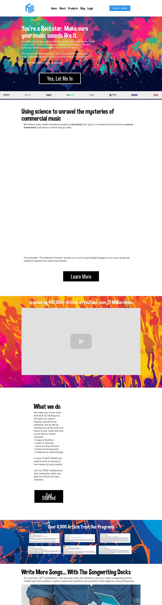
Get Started (49, 380)
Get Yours (38, 558)
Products (73, 8)
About (62, 8)
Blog (82, 8)
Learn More (81, 159)
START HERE (120, 8)
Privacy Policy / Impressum (129, 587)
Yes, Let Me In (60, 78)
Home (54, 8)
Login (90, 8)
